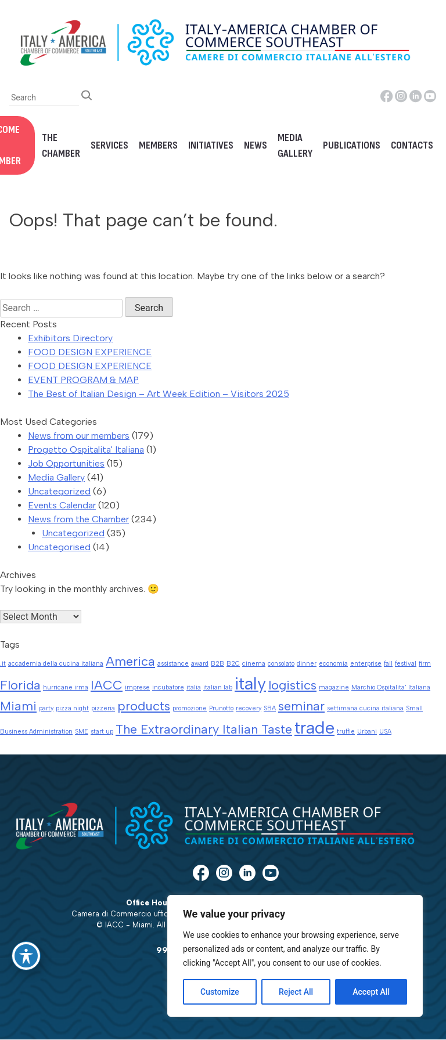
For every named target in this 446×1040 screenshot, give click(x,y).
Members (158, 145)
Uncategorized (59, 491)
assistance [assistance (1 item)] (173, 663)
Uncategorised (59, 546)
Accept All (371, 991)
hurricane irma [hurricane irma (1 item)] (65, 687)
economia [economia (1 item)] (333, 663)
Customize (219, 991)
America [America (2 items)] (130, 661)
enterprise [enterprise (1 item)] (366, 663)
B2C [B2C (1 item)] (233, 663)
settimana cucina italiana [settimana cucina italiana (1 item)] (365, 708)
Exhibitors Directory (70, 338)
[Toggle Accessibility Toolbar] (26, 956)
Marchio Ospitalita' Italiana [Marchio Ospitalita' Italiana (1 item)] (390, 687)
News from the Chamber (78, 519)
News (255, 145)
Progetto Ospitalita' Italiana (86, 449)
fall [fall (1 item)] (388, 663)
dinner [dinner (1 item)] (306, 663)
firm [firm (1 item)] (425, 663)
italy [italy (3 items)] (250, 683)
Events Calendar (62, 505)
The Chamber (61, 146)
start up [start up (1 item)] (102, 731)
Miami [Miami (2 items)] (18, 705)
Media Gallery (295, 146)
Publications (351, 145)
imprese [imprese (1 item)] (137, 687)
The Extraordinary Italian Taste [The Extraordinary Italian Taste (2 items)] (204, 728)
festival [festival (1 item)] (405, 663)
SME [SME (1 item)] (81, 731)
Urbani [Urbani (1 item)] (367, 731)
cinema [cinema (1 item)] (253, 663)
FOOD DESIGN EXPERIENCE (90, 352)
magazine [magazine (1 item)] (334, 687)
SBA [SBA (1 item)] (270, 708)
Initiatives (210, 145)
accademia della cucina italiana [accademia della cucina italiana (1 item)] (55, 663)
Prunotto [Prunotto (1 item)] (221, 708)
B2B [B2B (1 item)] (217, 663)
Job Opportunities (66, 463)
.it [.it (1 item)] (3, 663)
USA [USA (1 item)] (385, 731)
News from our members (79, 435)
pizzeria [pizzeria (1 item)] (103, 708)
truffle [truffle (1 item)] (346, 731)
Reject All (296, 991)
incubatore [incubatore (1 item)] (168, 687)
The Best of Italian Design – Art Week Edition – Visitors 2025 (158, 393)
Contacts (412, 145)
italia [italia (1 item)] (193, 687)
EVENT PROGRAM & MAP (83, 379)
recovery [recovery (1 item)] (248, 708)
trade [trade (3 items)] (314, 727)
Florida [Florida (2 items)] (20, 684)
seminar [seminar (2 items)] (301, 705)
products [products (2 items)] (143, 705)
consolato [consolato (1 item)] (281, 663)
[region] (295, 956)
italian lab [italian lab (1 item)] (217, 687)
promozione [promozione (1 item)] (189, 708)
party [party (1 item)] (46, 708)
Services (109, 145)
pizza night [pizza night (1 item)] (72, 708)
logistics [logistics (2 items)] (292, 684)
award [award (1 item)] (199, 663)
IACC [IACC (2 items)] (107, 684)
